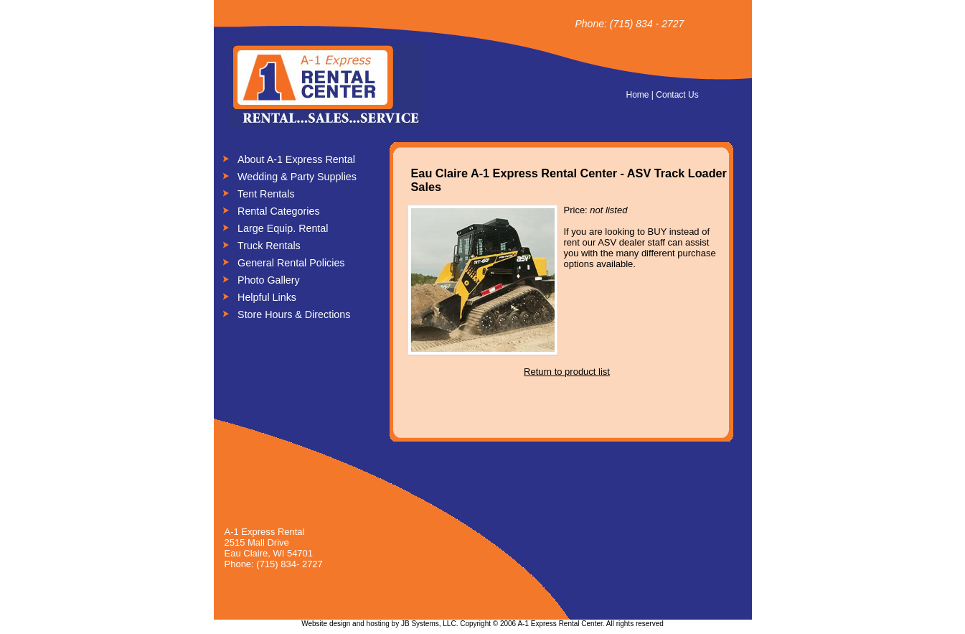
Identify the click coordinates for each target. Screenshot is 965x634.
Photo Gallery (268, 280)
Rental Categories (278, 211)
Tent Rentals (265, 194)
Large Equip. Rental (282, 228)
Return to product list (567, 371)
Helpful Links (266, 297)
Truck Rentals (269, 245)
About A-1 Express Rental (296, 159)
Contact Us (677, 95)
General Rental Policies (290, 263)
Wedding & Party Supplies (297, 176)
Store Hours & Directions (293, 314)
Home (637, 95)
